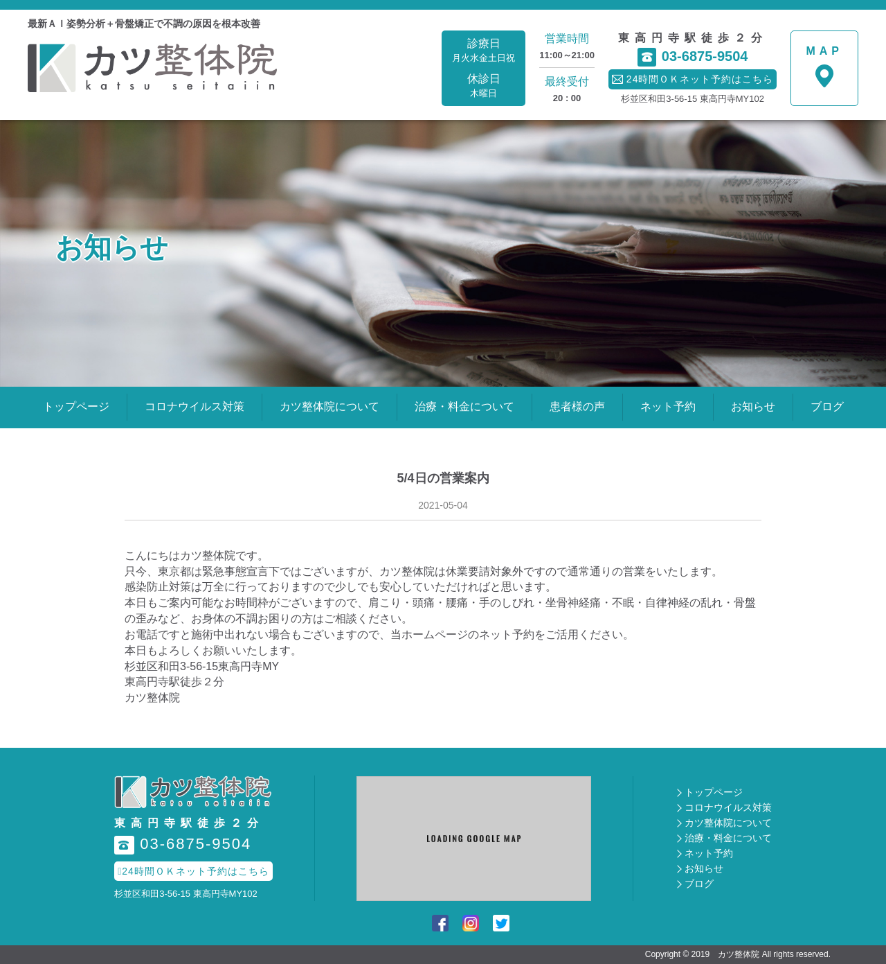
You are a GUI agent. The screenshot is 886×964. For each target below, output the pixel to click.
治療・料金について (464, 406)
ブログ (827, 406)
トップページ (76, 406)
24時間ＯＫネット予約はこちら (193, 871)
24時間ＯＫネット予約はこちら (693, 79)
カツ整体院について (329, 406)
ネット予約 (668, 406)
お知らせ (753, 406)
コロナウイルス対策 (194, 406)
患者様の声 (577, 406)
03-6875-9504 (693, 57)
